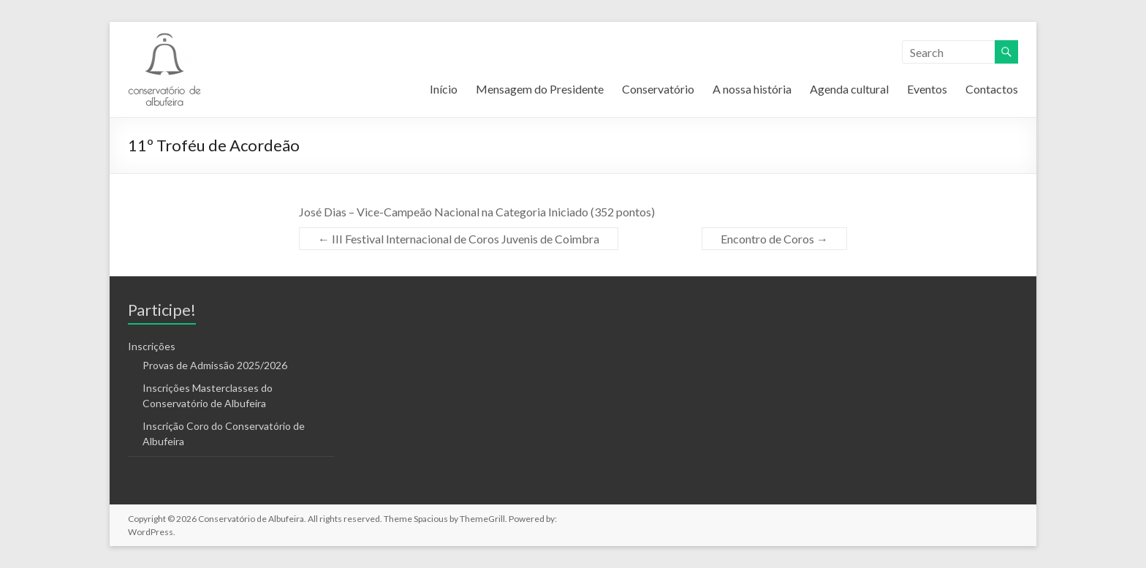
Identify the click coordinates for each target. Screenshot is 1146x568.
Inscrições (151, 346)
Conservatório (658, 89)
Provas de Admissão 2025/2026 (215, 365)
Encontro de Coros (774, 239)
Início (444, 89)
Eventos (927, 89)
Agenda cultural (849, 89)
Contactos (991, 89)
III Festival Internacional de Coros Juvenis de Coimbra (458, 239)
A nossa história (752, 89)
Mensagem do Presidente (540, 89)
